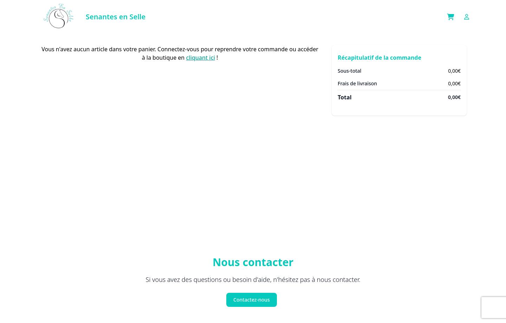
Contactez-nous (251, 299)
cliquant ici (200, 57)
